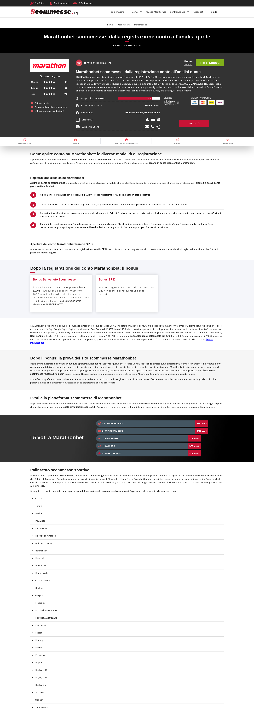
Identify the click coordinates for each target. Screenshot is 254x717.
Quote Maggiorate (156, 12)
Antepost (198, 12)
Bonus (135, 12)
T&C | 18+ (188, 65)
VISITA (194, 123)
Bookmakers (117, 12)
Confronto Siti (177, 12)
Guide (214, 12)
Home (110, 25)
